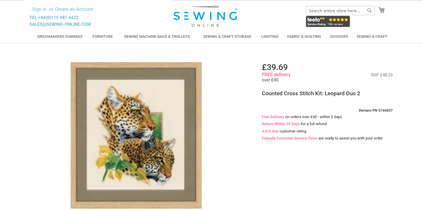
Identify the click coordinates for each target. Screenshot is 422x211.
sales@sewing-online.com (60, 24)
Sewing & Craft (372, 36)
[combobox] (340, 10)
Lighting (270, 36)
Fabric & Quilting (304, 36)
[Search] (369, 10)
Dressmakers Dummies (59, 36)
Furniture (103, 36)
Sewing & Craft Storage (227, 36)
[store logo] (206, 16)
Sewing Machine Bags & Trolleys (157, 36)
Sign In (39, 9)
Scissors (339, 36)
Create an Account (74, 9)
